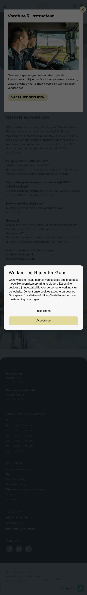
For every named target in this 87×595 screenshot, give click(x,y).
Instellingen (43, 311)
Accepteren (43, 320)
